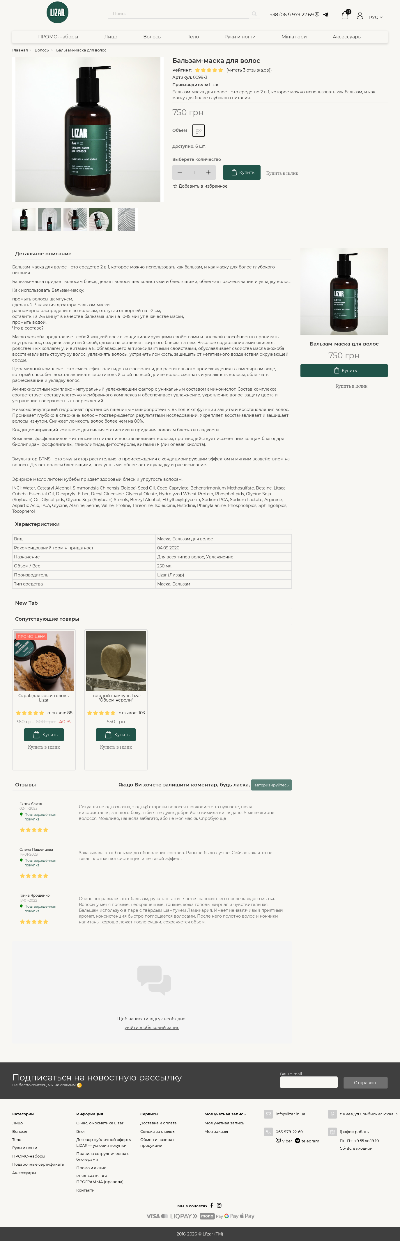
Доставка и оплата (158, 1122)
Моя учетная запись (224, 1122)
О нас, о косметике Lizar (99, 1122)
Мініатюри (294, 37)
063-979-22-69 (289, 1131)
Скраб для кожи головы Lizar (44, 698)
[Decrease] (179, 172)
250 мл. (198, 131)
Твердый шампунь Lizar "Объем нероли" (116, 698)
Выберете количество (196, 159)
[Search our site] (178, 14)
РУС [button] (373, 17)
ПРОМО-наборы (58, 37)
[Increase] (208, 172)
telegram (310, 1140)
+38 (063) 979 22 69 (292, 14)
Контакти (85, 1189)
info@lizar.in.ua (290, 1113)
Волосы (152, 37)
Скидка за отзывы (157, 1131)
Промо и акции (91, 1167)
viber (287, 1140)
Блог (80, 1131)
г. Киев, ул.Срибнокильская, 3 (364, 1113)
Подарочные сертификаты (38, 1164)
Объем (180, 130)
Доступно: (183, 146)
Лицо (110, 37)
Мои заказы (216, 1131)
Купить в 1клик (282, 173)
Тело (193, 37)
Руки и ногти (240, 37)
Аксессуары (347, 37)
